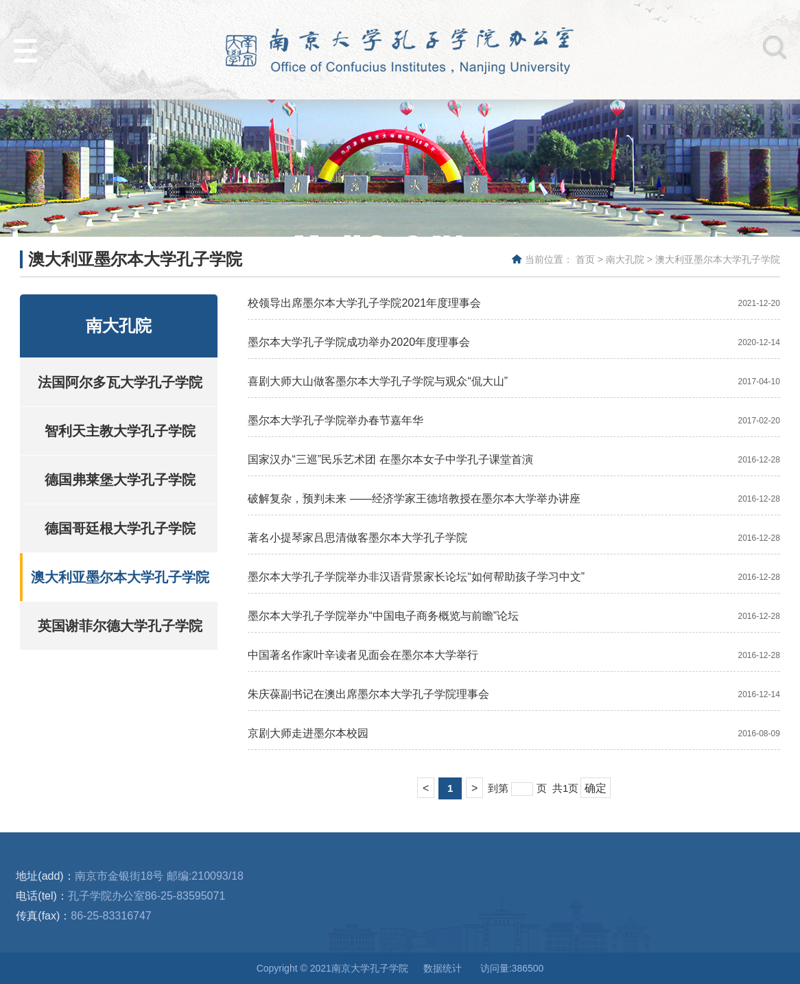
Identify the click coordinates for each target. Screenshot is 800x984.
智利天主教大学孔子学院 (120, 430)
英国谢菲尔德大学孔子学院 (120, 625)
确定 (596, 788)
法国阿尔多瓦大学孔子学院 (120, 382)
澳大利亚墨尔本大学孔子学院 (717, 259)
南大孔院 (625, 259)
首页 (585, 259)
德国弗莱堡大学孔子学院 (120, 479)
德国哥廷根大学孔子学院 (120, 528)
